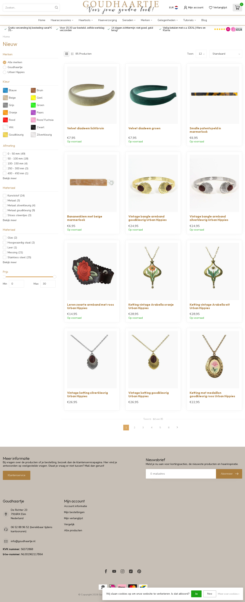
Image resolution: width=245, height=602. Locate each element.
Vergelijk (69, 524)
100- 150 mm (17, 163)
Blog (204, 20)
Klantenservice (16, 475)
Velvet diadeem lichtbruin (85, 128)
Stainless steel (19, 257)
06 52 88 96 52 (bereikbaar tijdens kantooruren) (31, 529)
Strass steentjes (19, 215)
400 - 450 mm (18, 173)
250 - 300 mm (18, 168)
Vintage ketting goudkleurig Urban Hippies (148, 394)
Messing (15, 252)
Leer (12, 247)
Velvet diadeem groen (144, 128)
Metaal (14, 200)
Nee (209, 594)
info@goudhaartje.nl (23, 541)
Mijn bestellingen (74, 512)
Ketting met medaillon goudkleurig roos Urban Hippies (212, 394)
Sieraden (127, 20)
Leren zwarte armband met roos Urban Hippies (90, 306)
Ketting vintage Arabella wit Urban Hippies (210, 306)
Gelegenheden (166, 20)
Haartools (84, 20)
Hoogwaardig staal (21, 242)
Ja (196, 594)
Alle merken (15, 62)
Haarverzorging (107, 20)
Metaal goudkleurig (21, 210)
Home (41, 20)
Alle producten (73, 530)
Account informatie (75, 506)
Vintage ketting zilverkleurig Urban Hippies (87, 394)
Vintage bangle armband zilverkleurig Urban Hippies (209, 218)
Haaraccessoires (61, 20)
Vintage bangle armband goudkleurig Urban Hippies (147, 218)
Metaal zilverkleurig (21, 205)
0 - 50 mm (16, 153)
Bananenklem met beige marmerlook (84, 218)
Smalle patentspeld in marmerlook (205, 130)
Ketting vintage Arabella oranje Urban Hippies (151, 306)
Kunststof (16, 195)
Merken (145, 20)
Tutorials (188, 20)
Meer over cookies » (228, 593)
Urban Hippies (16, 72)
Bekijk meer (10, 178)
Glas (12, 237)
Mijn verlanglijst (73, 518)
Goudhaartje (15, 67)
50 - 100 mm (18, 158)
